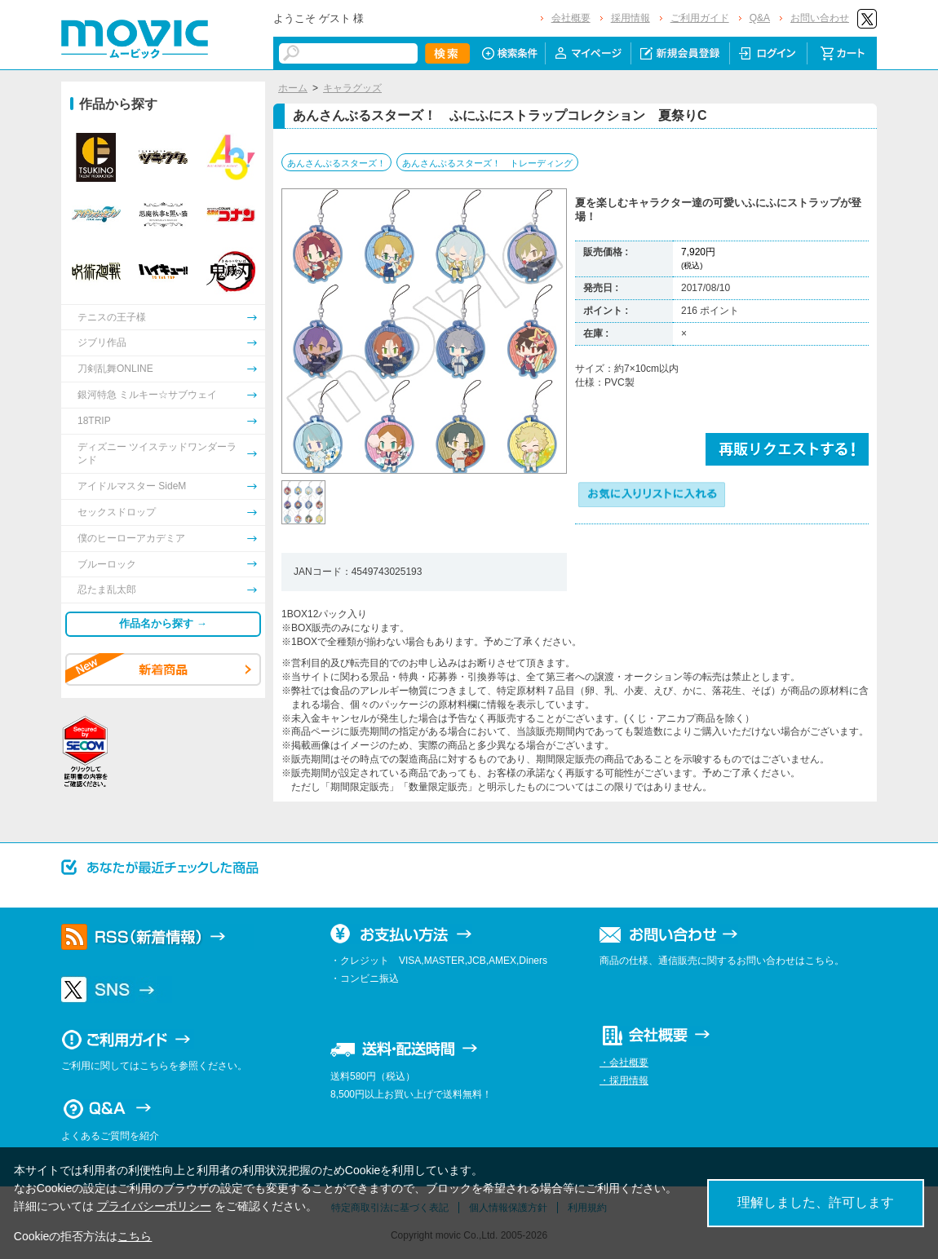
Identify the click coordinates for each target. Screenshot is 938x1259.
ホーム (293, 88)
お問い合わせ (819, 18)
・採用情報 (624, 1080)
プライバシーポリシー (154, 1206)
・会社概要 (624, 1062)
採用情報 (630, 18)
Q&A (760, 18)
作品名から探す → (163, 623)
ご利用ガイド (699, 18)
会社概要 (571, 18)
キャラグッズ (352, 88)
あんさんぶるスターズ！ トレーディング (487, 163)
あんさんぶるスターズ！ (336, 163)
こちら (134, 1236)
